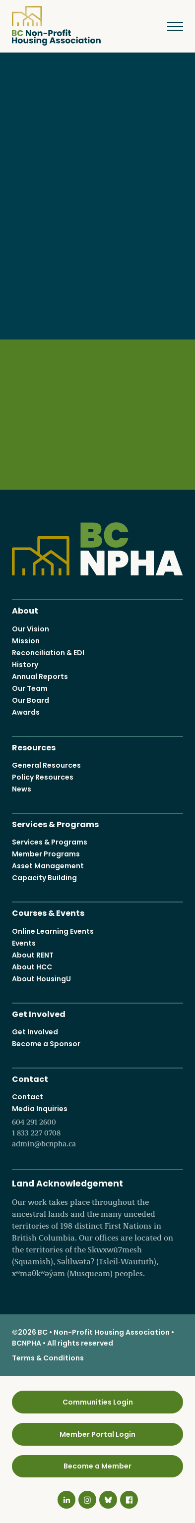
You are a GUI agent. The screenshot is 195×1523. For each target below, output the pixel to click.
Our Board (30, 700)
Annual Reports (40, 676)
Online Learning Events (53, 931)
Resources (34, 746)
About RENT (33, 954)
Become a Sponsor (46, 1044)
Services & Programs (55, 823)
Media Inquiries (97, 1126)
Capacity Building (44, 878)
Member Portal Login (97, 1434)
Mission (26, 640)
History (25, 664)
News (21, 789)
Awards (26, 712)
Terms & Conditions (48, 1358)
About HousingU (41, 978)
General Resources (46, 765)
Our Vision (30, 628)
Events (24, 943)
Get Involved (38, 1012)
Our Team (30, 688)
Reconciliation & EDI (48, 652)
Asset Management (48, 866)
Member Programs (46, 854)
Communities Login (98, 1402)
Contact (30, 1078)
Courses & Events (48, 912)
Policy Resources (42, 777)
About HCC (32, 966)
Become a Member (97, 1466)
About (25, 610)
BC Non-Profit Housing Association (56, 26)
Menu (168, 26)
